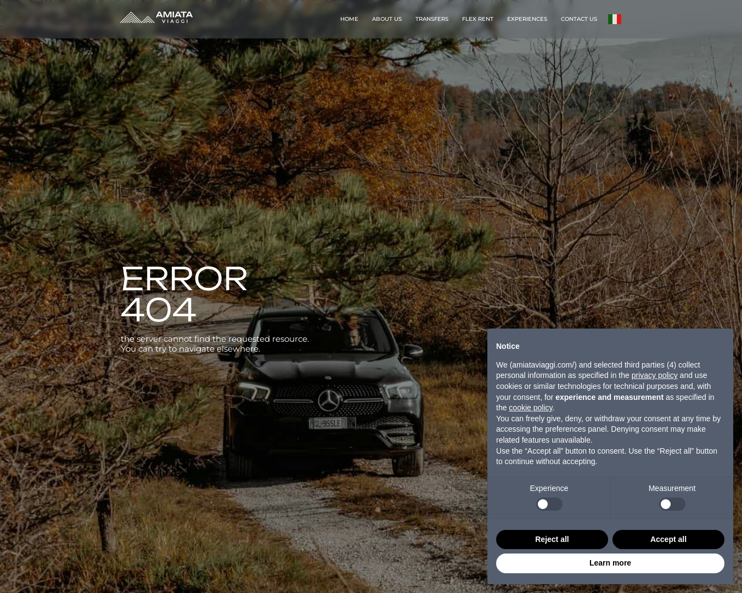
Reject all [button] (552, 539)
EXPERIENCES (527, 18)
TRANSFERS (431, 18)
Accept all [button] (668, 539)
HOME (349, 18)
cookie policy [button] (530, 407)
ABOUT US (387, 18)
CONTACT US (579, 18)
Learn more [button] (610, 562)
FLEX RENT (477, 18)
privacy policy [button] (655, 375)
